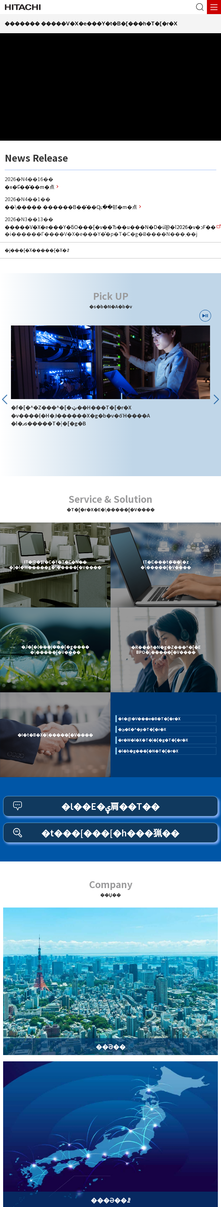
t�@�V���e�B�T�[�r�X (149, 718)
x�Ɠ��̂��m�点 (29, 186)
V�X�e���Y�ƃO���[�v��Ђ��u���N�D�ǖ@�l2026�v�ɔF (110, 227)
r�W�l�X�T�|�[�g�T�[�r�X (153, 740)
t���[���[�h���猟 (110, 832)
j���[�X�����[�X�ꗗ (37, 250)
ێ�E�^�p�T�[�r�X (142, 729)
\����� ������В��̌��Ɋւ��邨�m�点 (71, 207)
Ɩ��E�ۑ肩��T (110, 806)
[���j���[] (214, 7)
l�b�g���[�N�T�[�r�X (148, 750)
